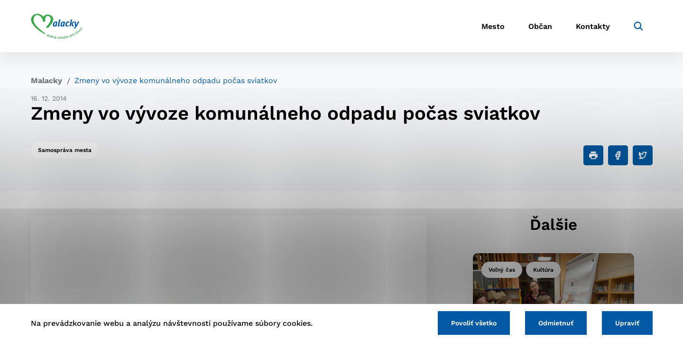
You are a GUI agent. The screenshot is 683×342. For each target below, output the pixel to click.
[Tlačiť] (593, 155)
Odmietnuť (555, 323)
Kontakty (593, 26)
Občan (540, 26)
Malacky (46, 80)
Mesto (493, 26)
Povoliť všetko (474, 323)
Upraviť (627, 323)
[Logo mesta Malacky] (57, 26)
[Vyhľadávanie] (638, 26)
